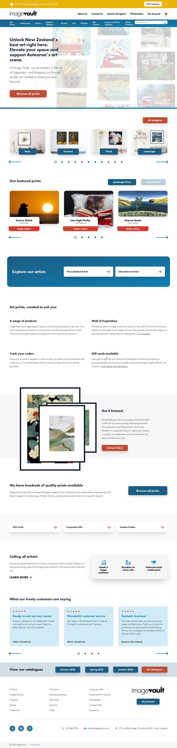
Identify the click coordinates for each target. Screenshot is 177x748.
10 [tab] (115, 162)
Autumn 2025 (125, 669)
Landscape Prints (122, 182)
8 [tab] (102, 162)
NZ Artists (54, 689)
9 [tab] (108, 162)
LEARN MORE (21, 577)
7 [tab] (95, 162)
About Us (82, 13)
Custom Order (95, 705)
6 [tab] (88, 162)
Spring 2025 (96, 669)
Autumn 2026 (67, 669)
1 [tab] (55, 162)
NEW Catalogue (153, 4)
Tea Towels (96, 23)
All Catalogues (154, 669)
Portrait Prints (153, 182)
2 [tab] (62, 162)
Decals (64, 23)
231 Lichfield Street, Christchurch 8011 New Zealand (141, 728)
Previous (15, 161)
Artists (38, 23)
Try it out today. (143, 333)
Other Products (129, 23)
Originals (14, 699)
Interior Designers (116, 13)
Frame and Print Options (112, 23)
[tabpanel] (27, 142)
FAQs (52, 710)
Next (162, 161)
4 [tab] (75, 162)
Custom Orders (115, 447)
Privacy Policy (35, 744)
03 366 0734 (70, 728)
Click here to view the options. (114, 366)
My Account (154, 13)
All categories (155, 120)
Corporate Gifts (96, 689)
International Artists (57, 694)
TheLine (84, 23)
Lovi (74, 23)
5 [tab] (82, 162)
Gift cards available (105, 353)
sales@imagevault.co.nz (97, 728)
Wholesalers (137, 13)
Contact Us (97, 13)
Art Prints (12, 23)
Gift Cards (54, 699)
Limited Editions (49, 23)
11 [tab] (121, 162)
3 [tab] (68, 162)
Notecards (25, 23)
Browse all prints (28, 94)
